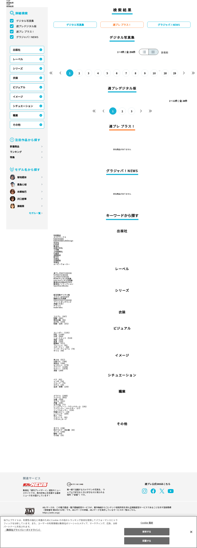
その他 (16, 124)
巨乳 (59, 335)
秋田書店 (57, 236)
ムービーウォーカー (62, 264)
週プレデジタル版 (26, 26)
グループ (60, 383)
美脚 (59, 340)
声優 (59, 403)
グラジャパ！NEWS (27, 37)
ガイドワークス (60, 237)
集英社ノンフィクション (63, 284)
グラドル (61, 396)
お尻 (59, 337)
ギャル (59, 351)
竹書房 (56, 254)
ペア (58, 380)
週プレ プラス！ (25, 31)
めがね (60, 322)
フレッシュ (61, 346)
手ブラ (60, 428)
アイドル (61, 398)
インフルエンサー (64, 410)
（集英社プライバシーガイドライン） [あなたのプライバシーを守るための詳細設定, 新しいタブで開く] (23, 529)
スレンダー (62, 333)
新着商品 (14, 146)
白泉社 (56, 259)
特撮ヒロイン (62, 412)
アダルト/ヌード (60, 419)
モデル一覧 (35, 213)
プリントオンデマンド (63, 302)
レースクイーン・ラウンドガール (71, 407)
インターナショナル (65, 349)
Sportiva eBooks (60, 286)
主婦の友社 (58, 248)
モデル (60, 401)
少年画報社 (58, 252)
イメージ (18, 96)
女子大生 (60, 405)
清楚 (59, 371)
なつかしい (62, 365)
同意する (146, 540)
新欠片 (56, 257)
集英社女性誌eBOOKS (63, 282)
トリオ (59, 382)
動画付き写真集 (60, 299)
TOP (8, 1)
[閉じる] (191, 532)
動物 (58, 434)
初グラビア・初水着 (65, 430)
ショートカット (63, 338)
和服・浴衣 (62, 324)
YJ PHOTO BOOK (61, 275)
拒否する (146, 531)
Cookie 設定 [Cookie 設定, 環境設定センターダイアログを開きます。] (147, 522)
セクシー (61, 369)
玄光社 (56, 243)
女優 (59, 400)
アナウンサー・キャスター (67, 409)
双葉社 (56, 263)
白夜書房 (57, 261)
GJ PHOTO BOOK (61, 277)
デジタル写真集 (25, 20)
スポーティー (62, 347)
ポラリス (57, 306)
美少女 (60, 360)
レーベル (18, 59)
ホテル (59, 385)
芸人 (58, 416)
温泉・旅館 (62, 387)
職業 (15, 115)
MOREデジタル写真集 (63, 279)
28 (165, 73)
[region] (98, 532)
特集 (12, 157)
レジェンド (62, 414)
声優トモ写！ (59, 304)
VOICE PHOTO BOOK (63, 300)
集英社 (56, 246)
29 (174, 73)
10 (154, 73)
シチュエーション (23, 106)
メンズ (60, 432)
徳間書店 (57, 255)
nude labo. (58, 308)
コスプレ (61, 317)
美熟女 (60, 364)
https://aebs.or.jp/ (50, 513)
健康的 (60, 344)
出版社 (16, 49)
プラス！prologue (61, 297)
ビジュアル (19, 87)
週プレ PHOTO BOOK (63, 273)
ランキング (16, 151)
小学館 (56, 250)
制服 (59, 319)
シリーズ (18, 68)
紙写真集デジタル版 (62, 295)
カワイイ (61, 367)
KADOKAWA (59, 239)
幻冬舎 (56, 245)
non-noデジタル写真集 (63, 281)
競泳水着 (60, 320)
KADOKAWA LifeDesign (63, 241)
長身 (59, 342)
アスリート (61, 418)
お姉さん (61, 362)
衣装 (15, 77)
